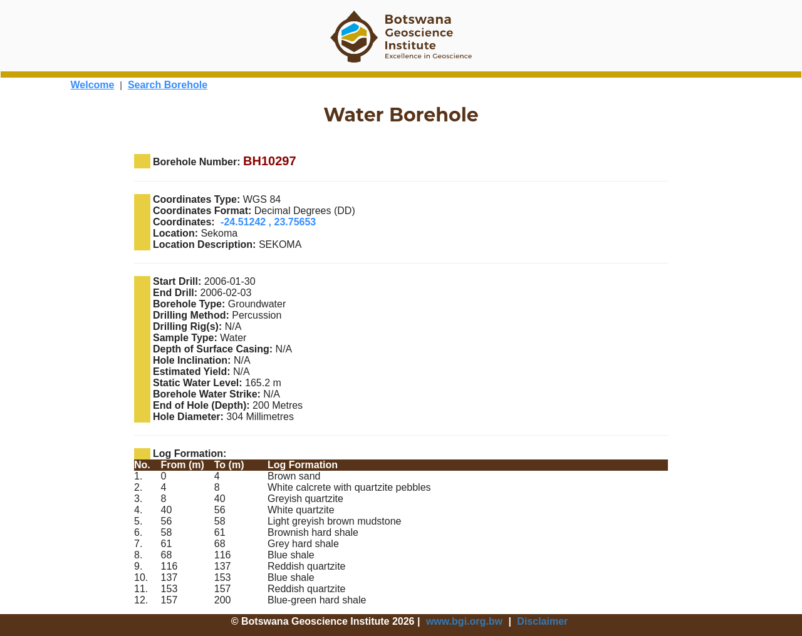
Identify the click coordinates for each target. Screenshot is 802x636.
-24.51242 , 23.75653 (268, 222)
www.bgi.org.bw (464, 621)
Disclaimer (542, 621)
